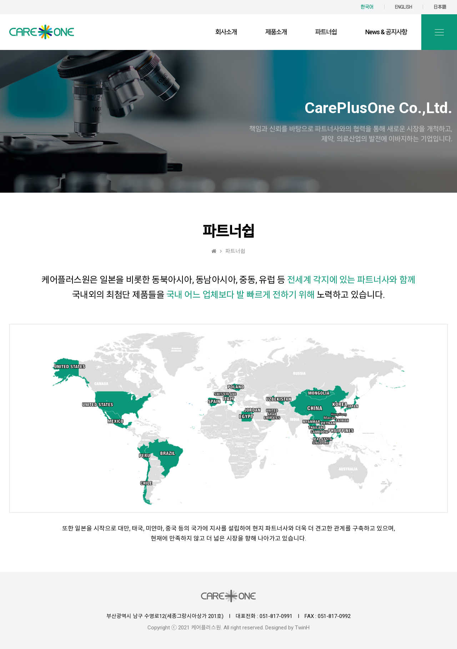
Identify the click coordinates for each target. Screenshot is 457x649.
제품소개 (276, 32)
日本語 (439, 7)
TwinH (302, 627)
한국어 (367, 7)
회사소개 (226, 32)
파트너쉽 (326, 32)
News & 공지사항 (386, 32)
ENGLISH (403, 7)
